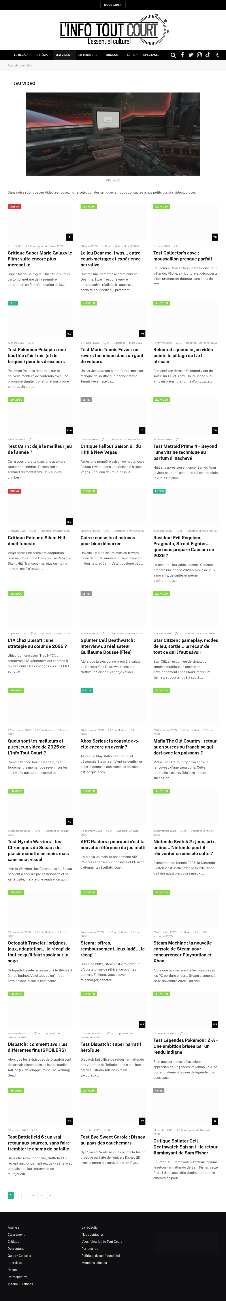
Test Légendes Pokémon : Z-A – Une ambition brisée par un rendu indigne (185, 1046)
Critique (13, 1241)
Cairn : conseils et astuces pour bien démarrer (108, 540)
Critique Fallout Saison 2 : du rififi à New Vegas (111, 449)
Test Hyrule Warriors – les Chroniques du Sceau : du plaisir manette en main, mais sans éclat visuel (38, 850)
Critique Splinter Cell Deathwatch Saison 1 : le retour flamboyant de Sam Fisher (185, 1147)
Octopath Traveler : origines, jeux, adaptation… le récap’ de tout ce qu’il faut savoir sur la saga (39, 952)
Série (131, 55)
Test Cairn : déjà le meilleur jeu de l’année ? (40, 449)
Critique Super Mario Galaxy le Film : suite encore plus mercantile (40, 259)
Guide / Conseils (19, 1256)
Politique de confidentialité (101, 1256)
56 (41, 1195)
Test (12, 303)
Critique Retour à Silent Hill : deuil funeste (38, 540)
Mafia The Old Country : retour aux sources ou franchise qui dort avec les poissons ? (185, 747)
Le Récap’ (21, 55)
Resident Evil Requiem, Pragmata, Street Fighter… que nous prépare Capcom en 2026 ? (183, 546)
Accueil (13, 65)
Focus (159, 491)
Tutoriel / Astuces (20, 1284)
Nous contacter (93, 1234)
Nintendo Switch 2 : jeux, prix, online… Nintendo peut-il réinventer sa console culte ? (184, 847)
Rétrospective (18, 1277)
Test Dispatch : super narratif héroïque (111, 1047)
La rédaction (91, 1227)
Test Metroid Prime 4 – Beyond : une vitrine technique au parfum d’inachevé (185, 452)
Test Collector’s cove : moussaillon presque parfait (182, 256)
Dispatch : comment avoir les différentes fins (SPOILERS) (38, 1047)
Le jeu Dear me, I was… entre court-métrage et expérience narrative (111, 259)
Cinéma (42, 55)
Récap (12, 1270)
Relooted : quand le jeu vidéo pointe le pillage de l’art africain (183, 355)
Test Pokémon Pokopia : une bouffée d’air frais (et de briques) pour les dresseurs (37, 355)
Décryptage (16, 1248)
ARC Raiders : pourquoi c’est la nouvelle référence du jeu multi (113, 844)
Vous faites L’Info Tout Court (102, 1241)
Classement (16, 1234)
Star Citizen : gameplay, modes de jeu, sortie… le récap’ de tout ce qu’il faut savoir (185, 646)
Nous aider (113, 5)
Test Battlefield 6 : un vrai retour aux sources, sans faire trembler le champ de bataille (39, 1143)
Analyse (13, 1227)
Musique (112, 55)
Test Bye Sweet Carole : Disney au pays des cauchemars (113, 1140)
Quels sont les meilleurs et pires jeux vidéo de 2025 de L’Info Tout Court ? (36, 747)
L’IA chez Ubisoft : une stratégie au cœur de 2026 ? (37, 643)
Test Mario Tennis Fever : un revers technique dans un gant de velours (112, 355)
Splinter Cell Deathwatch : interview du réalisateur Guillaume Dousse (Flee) (108, 646)
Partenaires (90, 1248)
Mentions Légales (94, 1263)
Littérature (87, 55)
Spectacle (151, 55)
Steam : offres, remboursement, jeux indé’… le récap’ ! (113, 949)
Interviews (15, 1263)
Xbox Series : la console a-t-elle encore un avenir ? (110, 744)
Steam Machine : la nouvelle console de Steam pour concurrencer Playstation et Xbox (182, 952)
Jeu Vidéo (63, 55)
